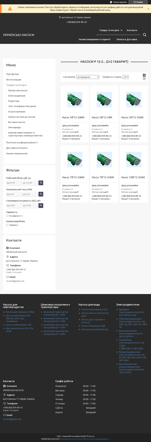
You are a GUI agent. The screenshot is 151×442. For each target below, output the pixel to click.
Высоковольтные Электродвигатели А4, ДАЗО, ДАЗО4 (131, 334)
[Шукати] (144, 34)
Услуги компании (16, 111)
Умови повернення (16, 153)
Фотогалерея (13, 79)
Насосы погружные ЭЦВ (93, 326)
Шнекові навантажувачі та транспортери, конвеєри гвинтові (25, 134)
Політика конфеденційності (22, 142)
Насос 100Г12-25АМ (133, 177)
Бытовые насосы (16, 122)
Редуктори (13, 101)
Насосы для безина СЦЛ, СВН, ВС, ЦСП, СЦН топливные (18, 318)
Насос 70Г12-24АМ (73, 177)
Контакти (132, 30)
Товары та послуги (109, 30)
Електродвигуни (16, 96)
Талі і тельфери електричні (22, 106)
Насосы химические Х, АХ (18, 325)
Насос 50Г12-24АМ (73, 117)
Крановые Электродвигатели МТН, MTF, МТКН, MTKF (132, 312)
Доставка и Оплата (16, 148)
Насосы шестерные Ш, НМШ (20, 312)
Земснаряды (14, 127)
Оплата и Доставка (126, 39)
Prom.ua (90, 436)
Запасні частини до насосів (21, 117)
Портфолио (12, 74)
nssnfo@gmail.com (15, 281)
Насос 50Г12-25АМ (132, 117)
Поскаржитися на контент (72, 439)
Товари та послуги (16, 85)
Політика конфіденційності (97, 439)
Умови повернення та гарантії (94, 39)
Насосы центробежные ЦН (94, 329)
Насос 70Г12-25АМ (103, 177)
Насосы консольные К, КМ (94, 309)
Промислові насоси (18, 90)
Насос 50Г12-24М (102, 117)
